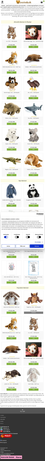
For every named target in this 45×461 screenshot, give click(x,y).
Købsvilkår (2, 419)
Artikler (1, 421)
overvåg (33, 312)
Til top (22, 410)
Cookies (2, 415)
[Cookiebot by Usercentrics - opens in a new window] (37, 214)
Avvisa (8, 246)
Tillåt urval (22, 246)
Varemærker (3, 417)
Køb (12, 46)
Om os (1, 423)
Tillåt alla (36, 246)
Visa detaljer (38, 242)
